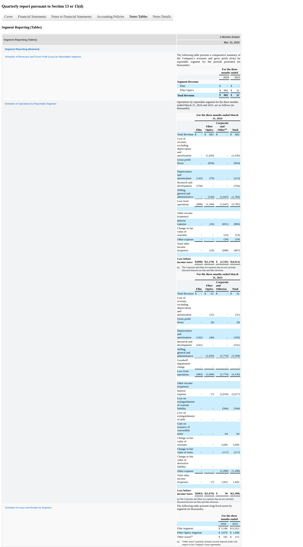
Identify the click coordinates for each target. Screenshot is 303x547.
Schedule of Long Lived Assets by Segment (28, 507)
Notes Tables (138, 16)
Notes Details (162, 16)
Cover (8, 16)
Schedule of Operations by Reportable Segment (30, 103)
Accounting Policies (110, 16)
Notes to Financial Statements (71, 16)
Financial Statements (32, 16)
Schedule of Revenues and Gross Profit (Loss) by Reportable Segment (43, 56)
